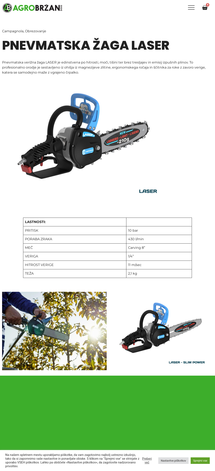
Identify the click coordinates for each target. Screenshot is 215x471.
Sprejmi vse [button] (200, 460)
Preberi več (147, 460)
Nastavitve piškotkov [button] (173, 460)
